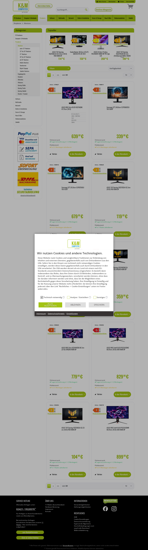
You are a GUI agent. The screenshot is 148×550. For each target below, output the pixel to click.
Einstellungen (72, 313)
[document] (74, 273)
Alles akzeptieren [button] (50, 304)
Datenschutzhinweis (56, 313)
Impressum (41, 313)
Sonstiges (101, 297)
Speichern (99, 304)
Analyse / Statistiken (79, 297)
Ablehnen (75, 304)
